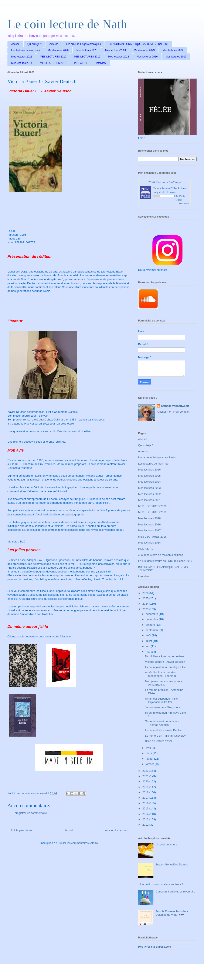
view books (184, 203)
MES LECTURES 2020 (53, 56)
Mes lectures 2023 (144, 50)
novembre (152, 619)
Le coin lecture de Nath (67, 24)
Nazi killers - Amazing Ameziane (164, 656)
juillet (149, 641)
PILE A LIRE (81, 63)
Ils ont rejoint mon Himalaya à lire (165, 667)
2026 (145, 593)
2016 (145, 803)
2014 (145, 814)
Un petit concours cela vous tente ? (161, 884)
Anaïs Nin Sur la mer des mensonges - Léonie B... (161, 674)
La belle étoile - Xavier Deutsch (164, 730)
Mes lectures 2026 (58, 50)
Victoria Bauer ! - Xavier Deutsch (165, 661)
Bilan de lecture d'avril (158, 741)
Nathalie (157, 188)
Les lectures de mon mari (25, 50)
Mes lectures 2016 (147, 56)
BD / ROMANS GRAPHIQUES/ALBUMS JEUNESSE (139, 44)
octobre (151, 624)
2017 (145, 797)
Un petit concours (166, 844)
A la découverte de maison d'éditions (160, 555)
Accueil (15, 44)
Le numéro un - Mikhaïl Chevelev (165, 735)
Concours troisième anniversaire (175, 891)
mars (149, 753)
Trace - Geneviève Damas (172, 864)
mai (148, 651)
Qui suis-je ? (34, 44)
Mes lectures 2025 (86, 50)
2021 (145, 776)
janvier (150, 764)
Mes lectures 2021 (21, 56)
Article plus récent (22, 830)
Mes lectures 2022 (173, 50)
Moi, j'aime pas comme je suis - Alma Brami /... (164, 683)
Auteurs (53, 44)
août (149, 635)
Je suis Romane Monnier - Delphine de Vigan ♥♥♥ (172, 913)
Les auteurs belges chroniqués (83, 44)
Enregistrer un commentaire (30, 813)
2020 (145, 781)
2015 (145, 808)
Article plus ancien (116, 830)
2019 (145, 787)
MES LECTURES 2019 (87, 56)
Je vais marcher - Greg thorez (163, 707)
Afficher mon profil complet (173, 411)
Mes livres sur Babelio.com (154, 946)
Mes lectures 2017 (176, 56)
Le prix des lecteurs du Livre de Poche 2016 (165, 560)
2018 (145, 792)
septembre (153, 630)
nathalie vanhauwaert (175, 405)
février (150, 758)
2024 (145, 603)
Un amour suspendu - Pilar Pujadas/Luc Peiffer (161, 700)
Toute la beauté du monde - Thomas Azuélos (161, 723)
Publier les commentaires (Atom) (78, 843)
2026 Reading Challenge (164, 182)
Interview (101, 63)
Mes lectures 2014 (21, 63)
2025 (145, 598)
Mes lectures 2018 (118, 56)
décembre (152, 613)
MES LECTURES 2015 (53, 63)
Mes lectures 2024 (115, 50)
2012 (145, 824)
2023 (145, 609)
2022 (145, 770)
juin (148, 646)
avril (149, 747)
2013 (145, 819)
